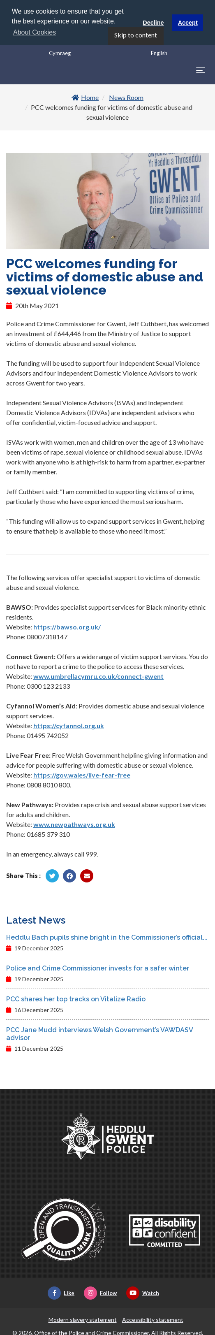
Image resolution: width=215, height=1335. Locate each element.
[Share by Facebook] (69, 875)
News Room (126, 97)
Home (85, 97)
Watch (142, 1292)
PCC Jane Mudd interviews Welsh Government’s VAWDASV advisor (99, 1033)
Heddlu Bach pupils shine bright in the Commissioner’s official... (107, 936)
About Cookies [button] (34, 32)
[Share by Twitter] (52, 875)
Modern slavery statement (83, 1318)
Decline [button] (153, 22)
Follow (100, 1292)
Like (61, 1292)
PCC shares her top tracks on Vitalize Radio (76, 998)
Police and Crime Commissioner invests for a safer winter (97, 967)
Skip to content (135, 34)
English (159, 52)
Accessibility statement (152, 1318)
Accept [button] (188, 22)
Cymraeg (60, 52)
